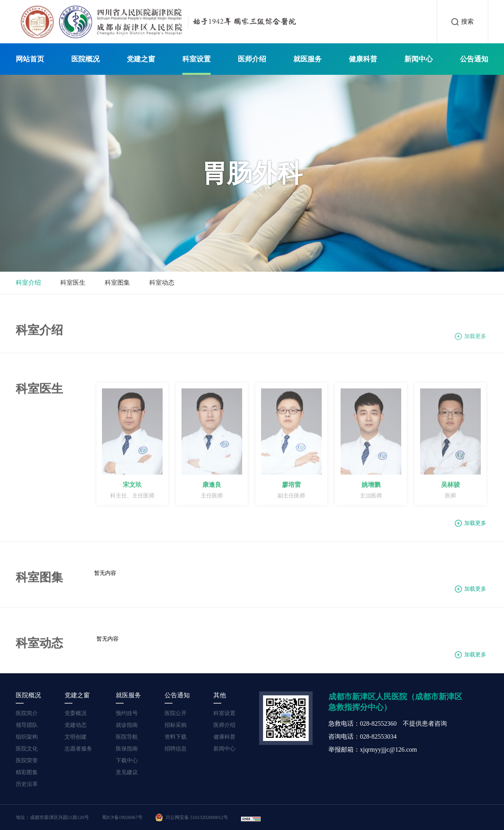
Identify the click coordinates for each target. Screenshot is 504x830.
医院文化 (27, 749)
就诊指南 (127, 725)
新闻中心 (418, 59)
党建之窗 (141, 59)
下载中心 (127, 760)
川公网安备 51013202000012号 (192, 817)
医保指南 (127, 749)
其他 (219, 695)
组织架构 (27, 737)
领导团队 (27, 725)
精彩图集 (27, 772)
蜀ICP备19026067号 (122, 817)
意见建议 (127, 772)
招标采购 (176, 725)
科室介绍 (28, 282)
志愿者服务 (78, 749)
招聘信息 (176, 749)
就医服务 (307, 59)
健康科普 (363, 59)
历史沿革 (27, 784)
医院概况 (85, 59)
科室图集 (117, 282)
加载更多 (475, 339)
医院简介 (27, 713)
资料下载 (176, 737)
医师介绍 (252, 59)
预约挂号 (127, 713)
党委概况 (76, 713)
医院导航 (127, 737)
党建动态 (76, 725)
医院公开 (176, 713)
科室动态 (161, 282)
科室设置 (196, 59)
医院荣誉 (27, 760)
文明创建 (76, 737)
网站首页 (30, 59)
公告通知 (474, 59)
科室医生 (72, 282)
